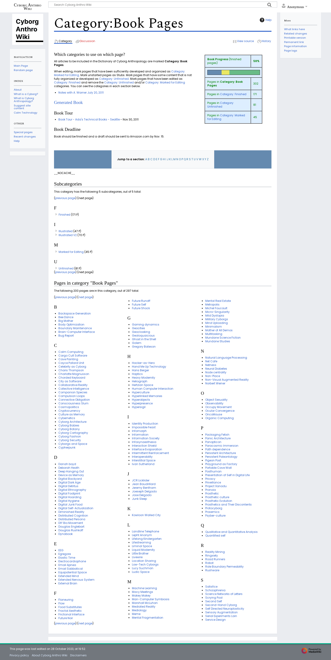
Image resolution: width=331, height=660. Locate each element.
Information (140, 435)
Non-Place (212, 376)
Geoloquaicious (143, 335)
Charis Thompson (71, 370)
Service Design (215, 620)
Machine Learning (144, 588)
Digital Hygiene (68, 501)
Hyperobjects (141, 400)
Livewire (137, 557)
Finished (64, 215)
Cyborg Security (69, 440)
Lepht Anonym (142, 535)
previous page (65, 198)
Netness (210, 365)
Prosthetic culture (217, 497)
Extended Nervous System (76, 580)
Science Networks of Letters (224, 594)
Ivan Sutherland (143, 464)
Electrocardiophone (72, 561)
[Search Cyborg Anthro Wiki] (163, 4)
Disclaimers (78, 655)
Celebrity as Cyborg (72, 367)
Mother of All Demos (219, 330)
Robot (209, 563)
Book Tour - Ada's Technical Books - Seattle (89, 119)
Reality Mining (215, 552)
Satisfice (211, 587)
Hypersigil (139, 407)
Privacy (210, 479)
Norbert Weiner (215, 383)
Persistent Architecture (220, 453)
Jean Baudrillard (144, 484)
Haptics (137, 374)
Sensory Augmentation (221, 612)
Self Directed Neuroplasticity (224, 609)
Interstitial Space (143, 460)
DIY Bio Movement (70, 523)
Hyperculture (140, 392)
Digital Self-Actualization (75, 508)
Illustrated (66, 231)
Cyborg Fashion (69, 436)
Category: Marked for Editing (226, 117)
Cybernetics (66, 418)
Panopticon (213, 442)
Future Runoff (141, 301)
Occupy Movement (218, 407)
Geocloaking (141, 332)
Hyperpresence (142, 403)
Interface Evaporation (147, 449)
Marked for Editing (71, 252)
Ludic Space (140, 572)
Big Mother (65, 321)
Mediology (139, 610)
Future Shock (141, 308)
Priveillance (213, 482)
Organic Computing (219, 418)
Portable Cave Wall (218, 468)
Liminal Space (142, 546)
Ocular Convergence (219, 411)
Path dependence (217, 449)
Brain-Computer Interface (76, 332)
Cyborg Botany (69, 429)
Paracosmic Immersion (221, 446)
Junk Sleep (139, 499)
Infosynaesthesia (144, 442)
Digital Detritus (68, 486)
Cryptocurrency (69, 411)
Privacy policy (19, 655)
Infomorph (139, 431)
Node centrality (215, 372)
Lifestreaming (141, 542)
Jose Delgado (141, 495)
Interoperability (142, 457)
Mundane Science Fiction (223, 338)
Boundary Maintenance (75, 328)
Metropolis (212, 304)
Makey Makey (141, 595)
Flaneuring (65, 600)
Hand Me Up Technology (149, 367)
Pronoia (210, 490)
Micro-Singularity (217, 312)
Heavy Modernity (143, 378)
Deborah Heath (68, 468)
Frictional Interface (71, 614)
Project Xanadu (216, 486)
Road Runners (215, 559)
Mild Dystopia (214, 315)
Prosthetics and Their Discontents (228, 504)
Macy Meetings (142, 592)
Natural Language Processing (226, 358)
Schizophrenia (215, 590)
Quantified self (215, 535)
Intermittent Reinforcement (150, 453)
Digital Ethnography (72, 490)
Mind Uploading (216, 323)
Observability (214, 403)
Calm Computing (70, 352)
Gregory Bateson (144, 347)
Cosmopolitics (68, 407)
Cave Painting (68, 359)
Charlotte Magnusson (73, 374)
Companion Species (72, 392)
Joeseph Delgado (144, 491)
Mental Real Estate (218, 301)
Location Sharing (144, 561)
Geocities (138, 328)
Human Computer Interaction (152, 389)
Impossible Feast (144, 427)
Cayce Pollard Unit (71, 363)
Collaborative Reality (73, 385)
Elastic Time (66, 558)
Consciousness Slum (73, 403)
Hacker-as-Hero (143, 363)
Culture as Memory (71, 414)
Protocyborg (213, 508)
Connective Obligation (74, 400)
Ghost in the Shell (144, 339)
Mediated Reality (143, 607)
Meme (136, 614)
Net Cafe (211, 361)
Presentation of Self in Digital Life (227, 475)
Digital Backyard (70, 479)
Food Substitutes (70, 607)
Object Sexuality (216, 400)
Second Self (213, 601)
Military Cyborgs (216, 319)
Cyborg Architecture (72, 422)
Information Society (146, 438)
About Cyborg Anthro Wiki (49, 655)
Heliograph (139, 381)
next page (85, 297)
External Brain (67, 583)
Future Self (139, 304)
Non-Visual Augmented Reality (227, 380)
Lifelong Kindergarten (147, 539)
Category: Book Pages (225, 83)
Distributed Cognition (73, 515)
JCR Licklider (140, 480)
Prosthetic (212, 493)
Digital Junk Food (70, 504)
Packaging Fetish (217, 435)
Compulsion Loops (71, 396)
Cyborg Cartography (73, 433)
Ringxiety (211, 555)
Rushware (212, 570)
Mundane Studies (217, 341)
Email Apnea (67, 565)
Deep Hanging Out (71, 471)
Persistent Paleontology (221, 457)
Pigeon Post (213, 460)
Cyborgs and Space (72, 444)
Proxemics (212, 512)
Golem (136, 343)
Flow (61, 603)
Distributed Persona (71, 519)
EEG (60, 550)
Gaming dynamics (145, 324)
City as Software (69, 381)
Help (265, 20)
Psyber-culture (215, 515)
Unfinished (66, 268)
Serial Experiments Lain (221, 616)
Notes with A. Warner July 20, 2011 (81, 92)
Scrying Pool (214, 598)
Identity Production (145, 424)
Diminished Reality (71, 512)
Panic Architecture (218, 438)
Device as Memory (71, 475)
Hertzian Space (142, 385)
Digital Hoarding (69, 497)
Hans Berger (140, 370)
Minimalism (213, 327)
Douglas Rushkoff (70, 530)
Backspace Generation (74, 313)
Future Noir (65, 618)
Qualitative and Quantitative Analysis (231, 532)
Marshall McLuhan (145, 603)
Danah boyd (67, 464)
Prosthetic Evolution (218, 501)
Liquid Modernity (143, 550)
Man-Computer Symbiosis (150, 599)
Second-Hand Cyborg (221, 605)
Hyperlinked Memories (147, 396)
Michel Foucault (216, 308)
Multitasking (213, 334)
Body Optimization (71, 324)
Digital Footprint (69, 493)
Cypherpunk (66, 447)
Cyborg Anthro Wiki (27, 7)
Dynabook (65, 534)
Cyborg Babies (68, 425)
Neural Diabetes (216, 369)
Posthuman (213, 471)
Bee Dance (65, 317)
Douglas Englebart (71, 527)
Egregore (64, 554)
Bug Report (66, 335)
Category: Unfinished (220, 105)
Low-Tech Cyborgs (145, 564)
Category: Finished (233, 94)
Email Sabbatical (70, 569)
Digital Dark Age (69, 482)
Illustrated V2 (68, 235)
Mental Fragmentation (147, 618)
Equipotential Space (72, 572)
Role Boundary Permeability (224, 567)
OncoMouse (213, 414)
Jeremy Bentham (144, 488)
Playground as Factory (221, 464)
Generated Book (68, 102)
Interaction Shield (144, 446)
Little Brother (140, 553)
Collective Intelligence (73, 389)
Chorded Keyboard (71, 378)
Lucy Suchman (142, 568)
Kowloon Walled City (146, 515)
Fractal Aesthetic (70, 611)
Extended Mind (68, 576)
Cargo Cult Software (72, 355)
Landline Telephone (145, 531)
